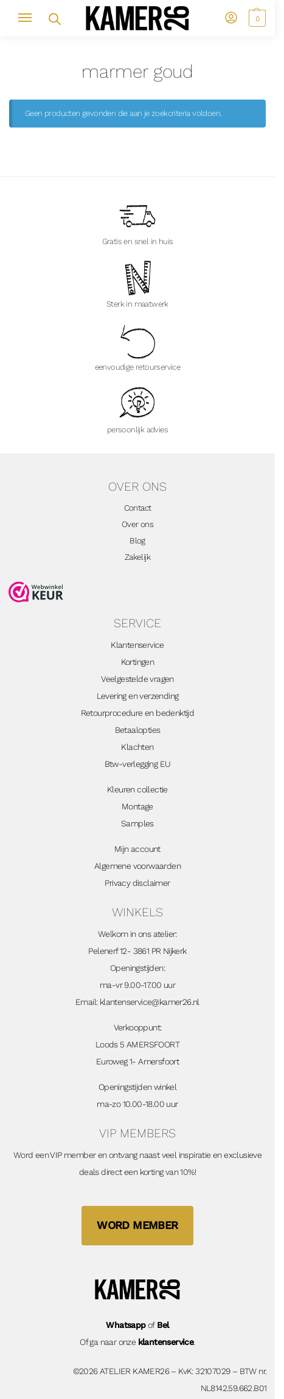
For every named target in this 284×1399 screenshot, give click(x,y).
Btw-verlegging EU (138, 764)
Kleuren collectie (137, 789)
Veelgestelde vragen (137, 679)
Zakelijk (137, 557)
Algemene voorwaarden (137, 866)
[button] (256, 18)
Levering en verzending (138, 696)
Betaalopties (138, 730)
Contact (137, 507)
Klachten (137, 747)
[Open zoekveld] (54, 18)
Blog (137, 540)
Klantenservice (137, 645)
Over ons (137, 524)
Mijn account (137, 849)
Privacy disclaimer (137, 883)
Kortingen (137, 662)
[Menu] (30, 18)
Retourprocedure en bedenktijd (138, 713)
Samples (137, 823)
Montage (137, 806)
